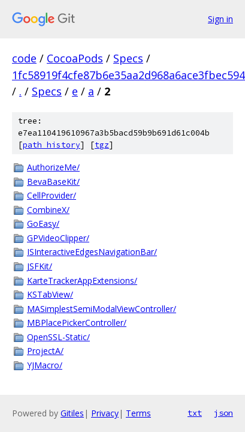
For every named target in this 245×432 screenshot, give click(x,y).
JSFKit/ (39, 266)
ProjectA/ (45, 350)
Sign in (220, 19)
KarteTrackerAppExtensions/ (82, 280)
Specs (128, 58)
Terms (138, 413)
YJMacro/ (44, 365)
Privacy (105, 413)
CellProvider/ (51, 195)
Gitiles (72, 413)
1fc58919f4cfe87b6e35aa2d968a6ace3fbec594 (128, 75)
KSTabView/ (50, 294)
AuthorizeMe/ (53, 167)
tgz (102, 145)
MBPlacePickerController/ (76, 322)
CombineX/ (48, 209)
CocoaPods (75, 58)
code (24, 58)
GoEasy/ (43, 223)
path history (51, 145)
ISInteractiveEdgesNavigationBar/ (92, 251)
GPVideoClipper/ (58, 238)
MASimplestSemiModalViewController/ (101, 308)
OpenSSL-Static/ (58, 337)
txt (194, 412)
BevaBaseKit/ (53, 181)
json (223, 412)
